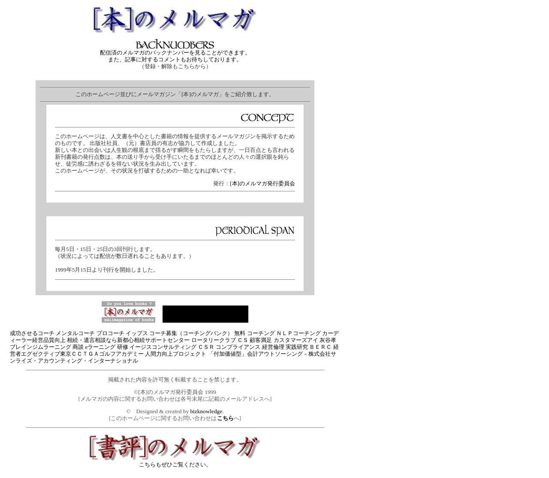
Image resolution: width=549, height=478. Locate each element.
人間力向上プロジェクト (175, 354)
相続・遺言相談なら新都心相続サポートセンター (128, 340)
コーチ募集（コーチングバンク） (191, 333)
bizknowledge (206, 411)
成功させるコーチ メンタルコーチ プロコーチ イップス (79, 333)
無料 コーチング (254, 333)
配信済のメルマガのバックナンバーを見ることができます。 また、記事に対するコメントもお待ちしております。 (175, 53)
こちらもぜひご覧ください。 (175, 462)
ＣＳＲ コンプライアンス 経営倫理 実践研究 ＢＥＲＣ (265, 347)
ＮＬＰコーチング (298, 333)
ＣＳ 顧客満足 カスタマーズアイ (277, 340)
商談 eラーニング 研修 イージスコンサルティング (134, 347)
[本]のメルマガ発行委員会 (262, 183)
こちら (225, 418)
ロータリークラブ (213, 340)
